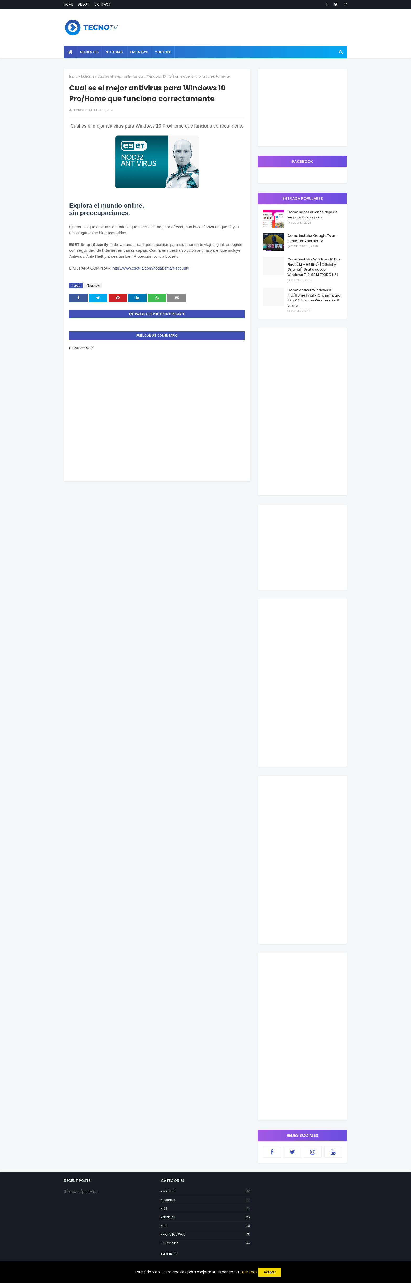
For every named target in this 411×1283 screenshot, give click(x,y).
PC (206, 1226)
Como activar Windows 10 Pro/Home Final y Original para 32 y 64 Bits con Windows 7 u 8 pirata (313, 298)
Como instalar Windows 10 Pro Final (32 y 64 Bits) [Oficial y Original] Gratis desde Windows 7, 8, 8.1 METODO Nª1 (313, 267)
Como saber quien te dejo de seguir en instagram (312, 215)
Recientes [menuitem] (89, 52)
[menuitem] (70, 52)
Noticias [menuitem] (114, 52)
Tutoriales (206, 1243)
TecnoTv (79, 110)
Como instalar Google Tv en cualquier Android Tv (311, 238)
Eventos (206, 1200)
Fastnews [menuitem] (139, 52)
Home (68, 4)
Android (206, 1191)
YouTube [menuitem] (163, 52)
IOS (206, 1208)
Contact (102, 4)
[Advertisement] (157, 518)
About (83, 4)
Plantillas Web (206, 1234)
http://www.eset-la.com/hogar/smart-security (151, 268)
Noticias (87, 76)
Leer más (249, 1272)
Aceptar (270, 1272)
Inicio (73, 76)
